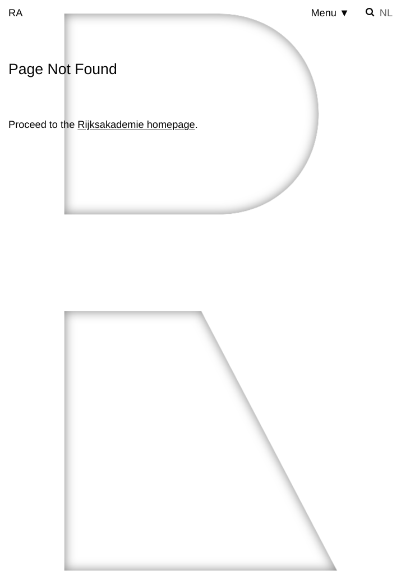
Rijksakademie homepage (136, 124)
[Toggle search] (370, 12)
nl (386, 13)
